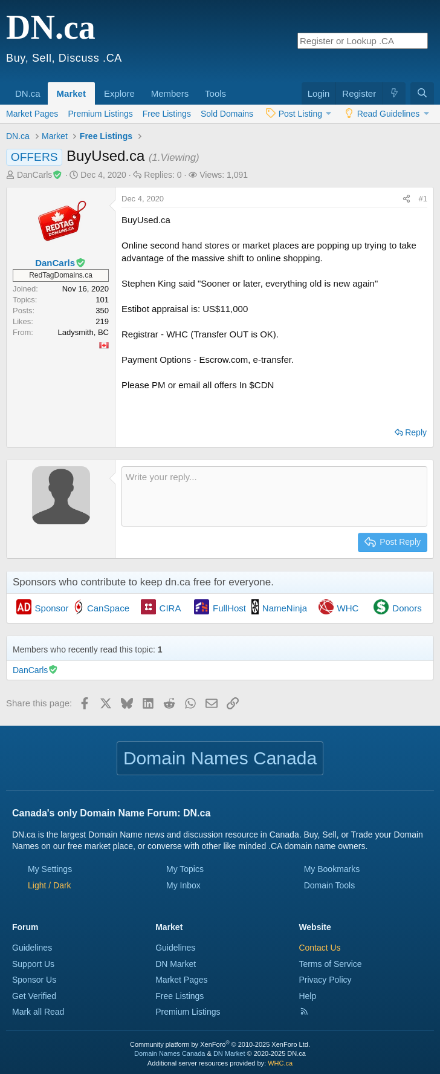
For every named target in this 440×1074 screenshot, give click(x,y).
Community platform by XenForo (220, 1044)
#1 (423, 198)
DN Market (175, 964)
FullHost (229, 608)
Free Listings (167, 114)
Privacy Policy (325, 979)
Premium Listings (100, 114)
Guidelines (32, 947)
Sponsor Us (34, 979)
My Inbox (183, 885)
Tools (215, 93)
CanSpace (108, 608)
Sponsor (52, 608)
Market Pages (32, 114)
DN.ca (27, 93)
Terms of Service (330, 964)
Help (307, 996)
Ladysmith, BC (83, 332)
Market (71, 93)
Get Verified (34, 996)
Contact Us (319, 947)
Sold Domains (227, 114)
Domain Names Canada (169, 1053)
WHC (348, 608)
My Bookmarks (332, 869)
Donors (406, 608)
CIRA (170, 608)
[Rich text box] (274, 496)
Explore (119, 93)
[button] (45, 87)
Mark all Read (38, 1012)
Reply (416, 432)
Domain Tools (329, 885)
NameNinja (284, 608)
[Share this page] (406, 199)
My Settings (50, 869)
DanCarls (40, 175)
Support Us (33, 964)
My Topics (185, 869)
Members (170, 93)
